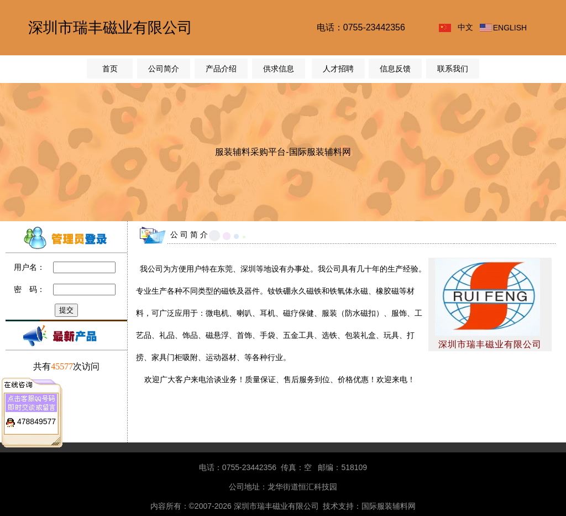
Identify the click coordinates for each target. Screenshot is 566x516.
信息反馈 (395, 68)
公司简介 (163, 68)
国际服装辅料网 (388, 506)
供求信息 (278, 68)
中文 (465, 27)
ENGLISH (510, 27)
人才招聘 (338, 68)
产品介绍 (221, 68)
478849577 (36, 419)
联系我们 (452, 68)
